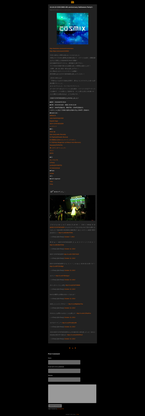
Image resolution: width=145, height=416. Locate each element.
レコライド (54, 126)
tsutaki (52, 173)
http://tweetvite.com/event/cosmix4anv (62, 48)
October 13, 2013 (69, 270)
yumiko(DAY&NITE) (56, 165)
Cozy (51, 184)
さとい (52, 150)
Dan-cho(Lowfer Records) (58, 134)
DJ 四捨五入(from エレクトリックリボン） (63, 140)
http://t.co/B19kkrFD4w (66, 232)
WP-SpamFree (60, 408)
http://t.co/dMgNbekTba (75, 304)
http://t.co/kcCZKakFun (84, 313)
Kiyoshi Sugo (54, 121)
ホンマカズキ (54, 160)
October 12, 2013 (69, 249)
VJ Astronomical (55, 168)
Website (50, 375)
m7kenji (53, 162)
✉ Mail (77, 414)
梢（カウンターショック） (59, 148)
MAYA (52, 153)
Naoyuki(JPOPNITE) (57, 145)
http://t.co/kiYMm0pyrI (62, 275)
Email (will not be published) (56, 366)
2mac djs (53, 131)
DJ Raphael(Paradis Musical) (59, 137)
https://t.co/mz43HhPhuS (75, 335)
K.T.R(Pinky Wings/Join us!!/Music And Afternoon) (66, 142)
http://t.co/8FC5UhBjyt (57, 266)
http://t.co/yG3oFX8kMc (72, 285)
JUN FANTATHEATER (57, 118)
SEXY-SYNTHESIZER (57, 123)
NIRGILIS (53, 115)
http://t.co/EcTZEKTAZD (71, 254)
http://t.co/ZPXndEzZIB (69, 323)
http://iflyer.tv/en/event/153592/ (59, 51)
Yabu (52, 181)
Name (49, 358)
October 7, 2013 (69, 237)
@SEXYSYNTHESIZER (57, 227)
